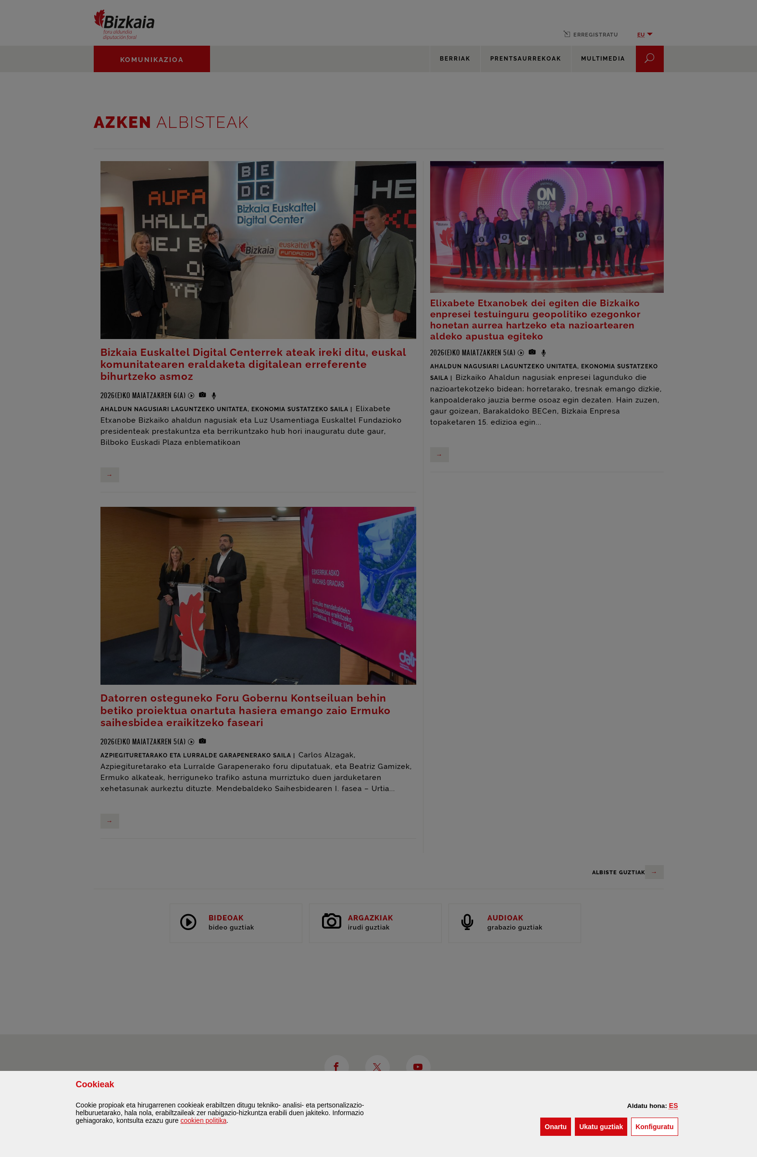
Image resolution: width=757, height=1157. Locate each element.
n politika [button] (203, 1120)
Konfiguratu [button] (656, 1126)
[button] (673, 1105)
